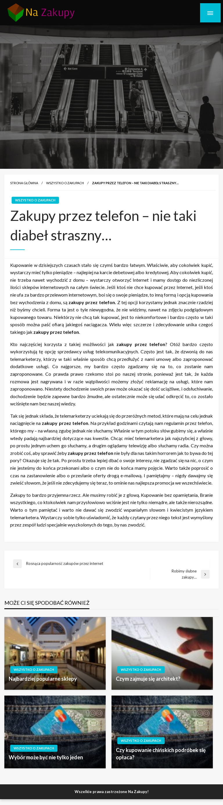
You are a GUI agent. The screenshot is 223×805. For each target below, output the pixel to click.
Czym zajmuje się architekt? (148, 678)
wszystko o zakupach (65, 183)
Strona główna (24, 183)
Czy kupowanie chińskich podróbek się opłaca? (161, 753)
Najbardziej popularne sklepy (43, 678)
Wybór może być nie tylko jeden (46, 757)
